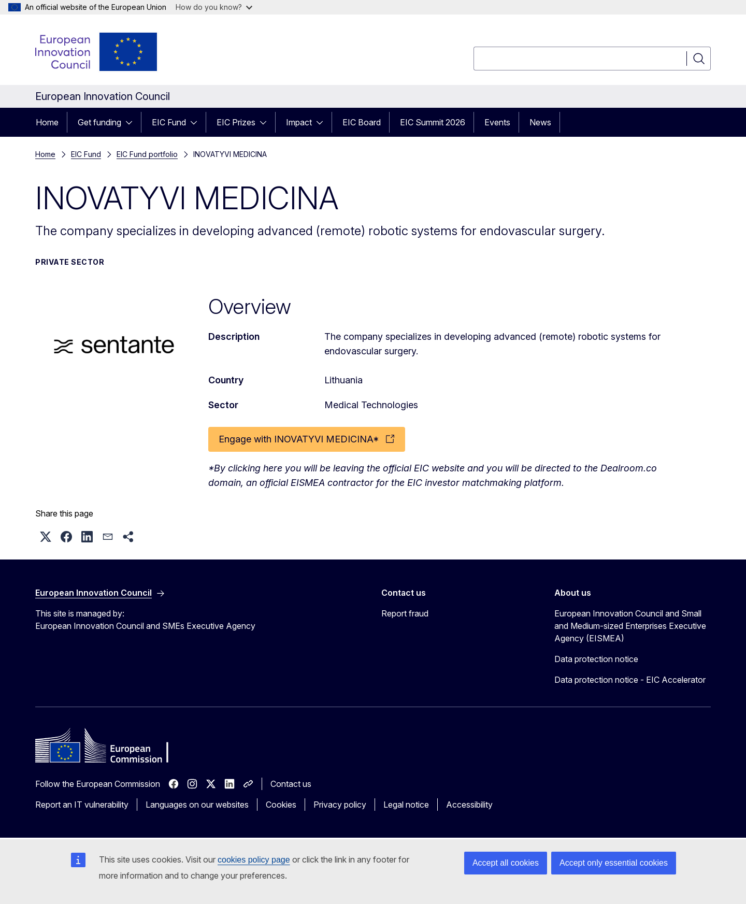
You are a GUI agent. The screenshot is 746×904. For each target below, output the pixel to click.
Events (497, 122)
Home (47, 122)
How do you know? (214, 7)
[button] (45, 536)
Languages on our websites (197, 804)
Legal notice (406, 804)
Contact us (290, 784)
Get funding (99, 122)
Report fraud (404, 613)
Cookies (281, 804)
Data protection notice (596, 659)
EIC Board (361, 122)
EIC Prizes (236, 122)
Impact (299, 122)
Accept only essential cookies (614, 862)
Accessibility (469, 804)
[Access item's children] (132, 122)
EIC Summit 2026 (432, 122)
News (540, 122)
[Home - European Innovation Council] (97, 52)
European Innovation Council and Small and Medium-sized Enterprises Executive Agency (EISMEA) (630, 625)
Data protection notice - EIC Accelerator (630, 680)
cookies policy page (254, 859)
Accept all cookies (505, 862)
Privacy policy (339, 804)
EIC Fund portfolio (147, 154)
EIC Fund (169, 122)
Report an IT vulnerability (81, 804)
